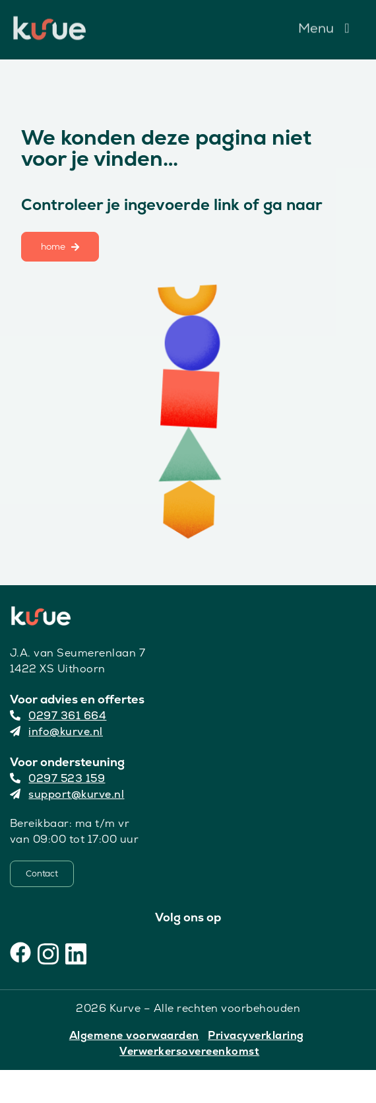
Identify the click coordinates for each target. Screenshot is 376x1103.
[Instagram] (48, 952)
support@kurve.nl (67, 794)
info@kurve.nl (56, 731)
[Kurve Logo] (49, 21)
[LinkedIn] (75, 952)
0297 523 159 (58, 778)
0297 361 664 (58, 716)
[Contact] (42, 874)
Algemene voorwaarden (134, 1035)
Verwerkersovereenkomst (189, 1051)
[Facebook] (20, 952)
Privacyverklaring (256, 1035)
